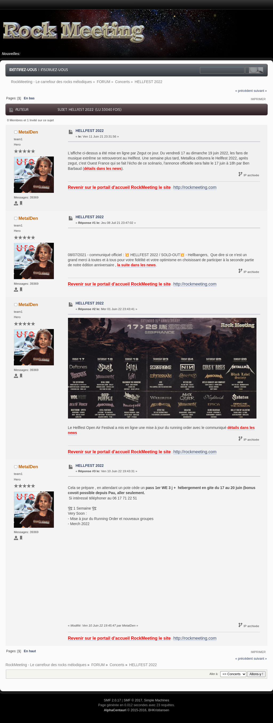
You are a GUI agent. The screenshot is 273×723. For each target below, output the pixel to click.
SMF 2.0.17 (112, 700)
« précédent (244, 91)
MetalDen (28, 132)
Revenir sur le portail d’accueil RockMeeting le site (119, 187)
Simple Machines (156, 700)
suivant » (260, 91)
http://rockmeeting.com (194, 187)
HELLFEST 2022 (89, 131)
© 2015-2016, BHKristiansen (136, 710)
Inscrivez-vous (54, 70)
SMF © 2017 (133, 700)
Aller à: (214, 673)
